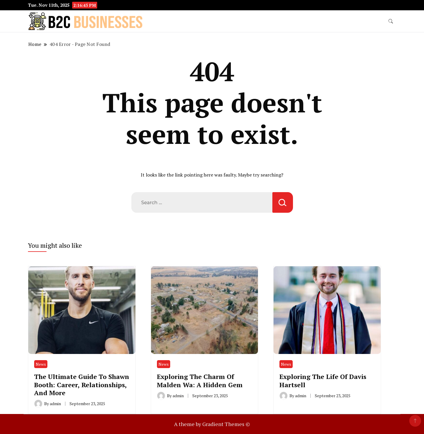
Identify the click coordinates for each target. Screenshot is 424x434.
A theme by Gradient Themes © (212, 424)
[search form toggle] (390, 21)
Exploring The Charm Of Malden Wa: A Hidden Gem (200, 380)
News (41, 364)
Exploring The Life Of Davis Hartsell (322, 380)
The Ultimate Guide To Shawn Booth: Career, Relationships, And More (81, 384)
